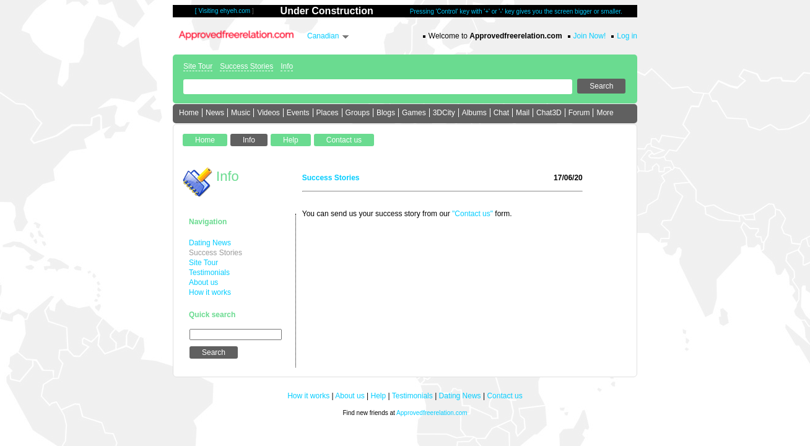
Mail (522, 112)
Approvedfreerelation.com (432, 412)
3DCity (444, 112)
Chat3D (549, 112)
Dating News (210, 242)
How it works (210, 292)
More (604, 112)
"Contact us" (472, 213)
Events (298, 112)
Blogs (386, 112)
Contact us (504, 395)
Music (240, 112)
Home (189, 112)
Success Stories (246, 66)
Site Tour (197, 66)
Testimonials (209, 272)
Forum (579, 112)
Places (327, 112)
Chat (501, 112)
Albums (474, 112)
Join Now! (589, 36)
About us (203, 282)
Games (414, 112)
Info (287, 66)
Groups (358, 112)
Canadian (323, 36)
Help (378, 395)
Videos (268, 112)
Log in (627, 36)
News (215, 112)
